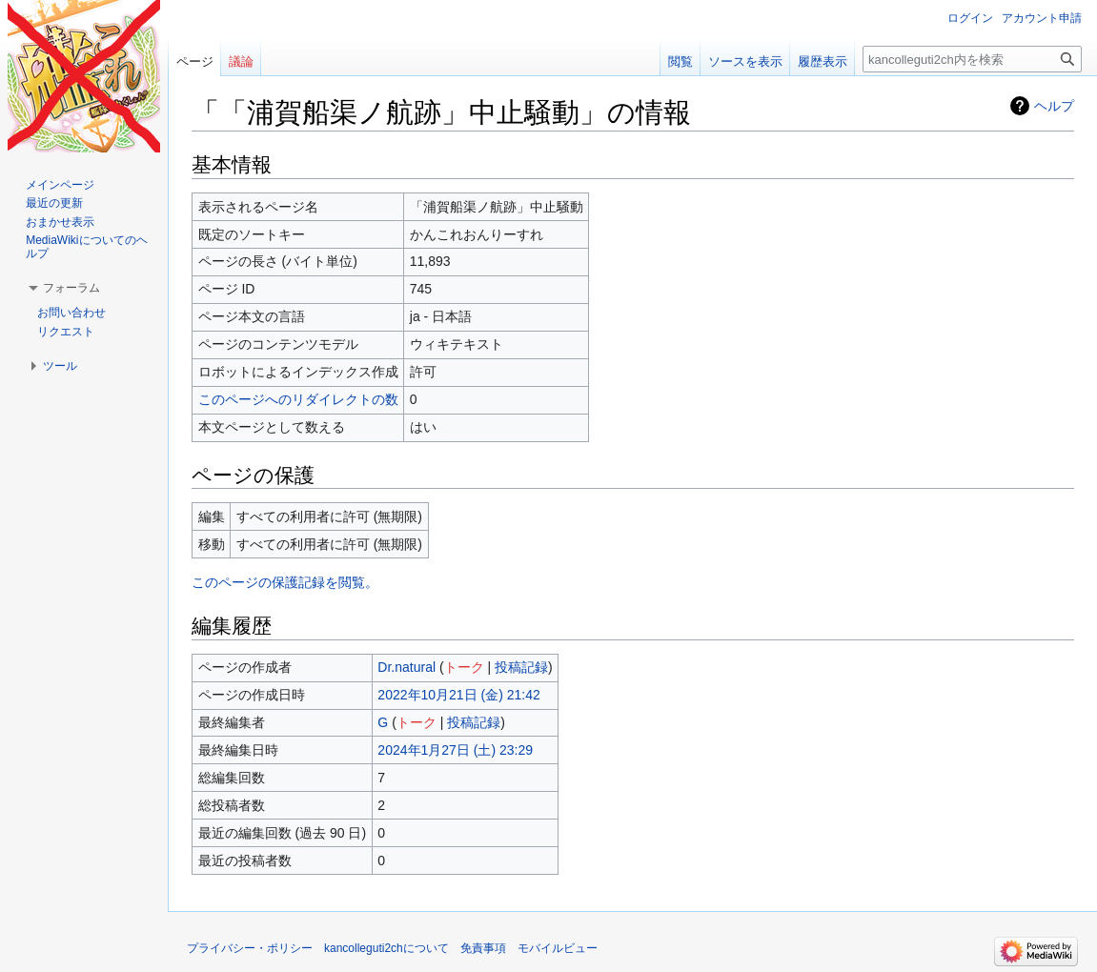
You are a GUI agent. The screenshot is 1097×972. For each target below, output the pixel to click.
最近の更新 (54, 203)
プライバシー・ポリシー (250, 948)
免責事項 (483, 948)
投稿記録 (521, 667)
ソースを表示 (745, 61)
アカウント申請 (1042, 18)
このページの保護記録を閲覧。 (285, 582)
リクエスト (65, 331)
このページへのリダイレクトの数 (298, 399)
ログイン (970, 18)
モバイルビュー (558, 948)
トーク (464, 667)
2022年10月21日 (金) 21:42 (458, 694)
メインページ (60, 185)
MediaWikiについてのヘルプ (86, 246)
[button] (71, 287)
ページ (194, 61)
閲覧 (680, 61)
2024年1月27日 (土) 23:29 (455, 750)
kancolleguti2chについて (386, 948)
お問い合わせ (71, 312)
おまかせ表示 (60, 222)
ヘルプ (1054, 105)
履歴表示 (822, 61)
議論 (241, 61)
